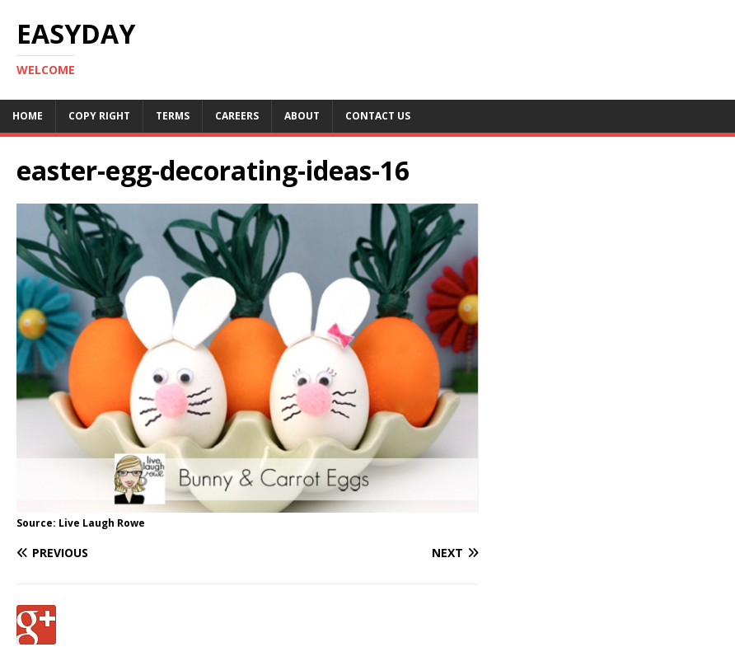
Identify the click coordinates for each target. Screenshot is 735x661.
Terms (173, 116)
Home (27, 116)
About (302, 116)
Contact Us (377, 116)
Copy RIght (99, 116)
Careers (237, 116)
